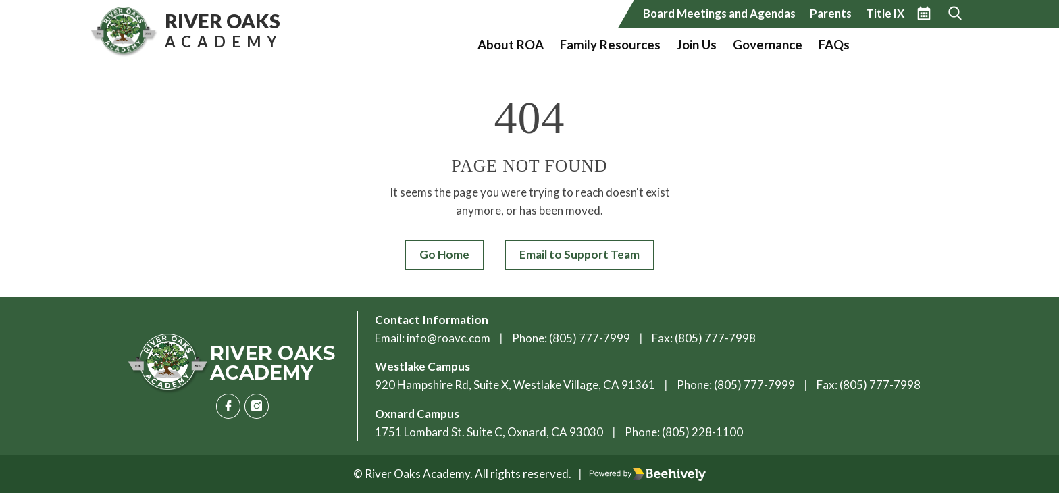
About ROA (510, 44)
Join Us (697, 44)
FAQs (834, 44)
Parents (831, 13)
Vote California (909, 44)
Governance (767, 44)
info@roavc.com (448, 338)
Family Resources (610, 44)
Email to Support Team (579, 254)
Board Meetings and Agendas (719, 13)
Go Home (444, 254)
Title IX (885, 13)
